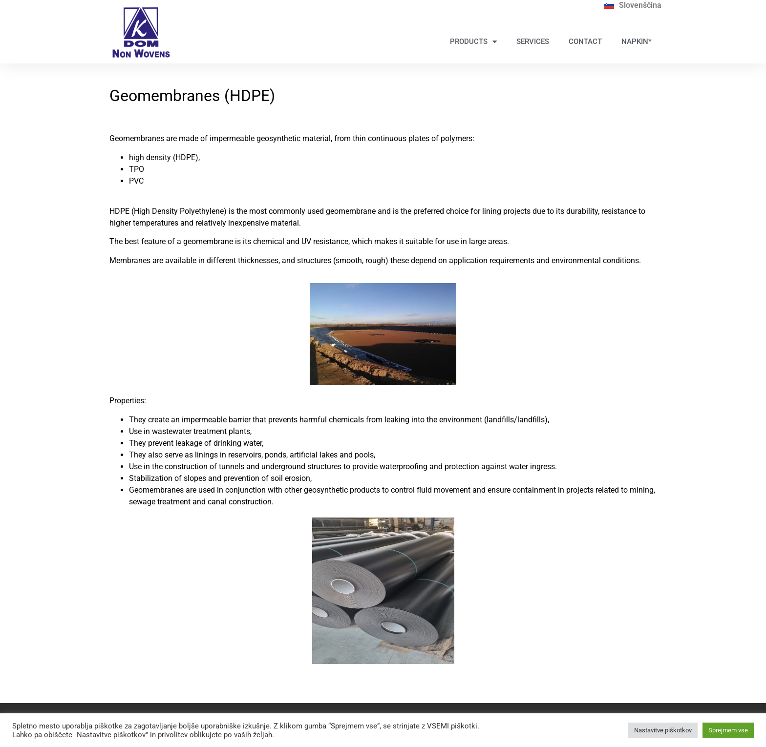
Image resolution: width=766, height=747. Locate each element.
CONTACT (585, 41)
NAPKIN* (636, 41)
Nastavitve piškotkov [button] (663, 730)
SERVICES (532, 41)
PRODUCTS (473, 41)
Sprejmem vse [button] (728, 730)
